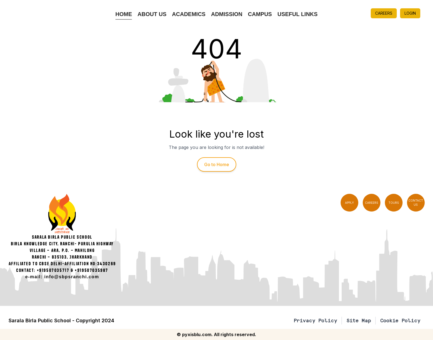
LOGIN (410, 13)
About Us (152, 14)
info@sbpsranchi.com (71, 276)
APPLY (349, 202)
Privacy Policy (315, 320)
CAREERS (383, 13)
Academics (189, 14)
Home (123, 14)
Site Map (358, 320)
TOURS (393, 202)
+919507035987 (91, 270)
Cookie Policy (400, 320)
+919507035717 (53, 270)
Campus (260, 14)
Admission (226, 14)
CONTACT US (415, 202)
